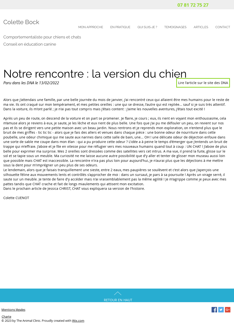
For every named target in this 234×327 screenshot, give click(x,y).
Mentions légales (13, 309)
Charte (6, 316)
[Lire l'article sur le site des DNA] (203, 83)
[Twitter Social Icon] (221, 309)
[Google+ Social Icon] (227, 309)
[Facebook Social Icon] (214, 309)
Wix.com (78, 320)
